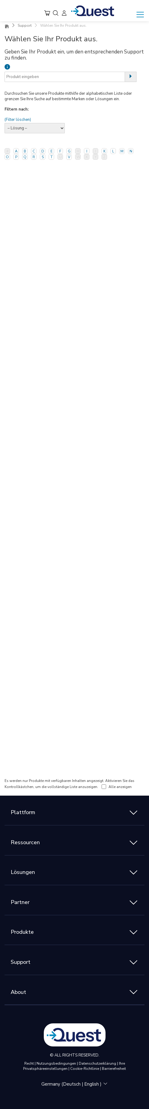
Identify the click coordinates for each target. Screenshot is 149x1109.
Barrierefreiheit (114, 1068)
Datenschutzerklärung (98, 1063)
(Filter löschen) (18, 119)
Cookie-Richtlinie (85, 1068)
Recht (29, 1063)
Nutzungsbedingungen (56, 1063)
